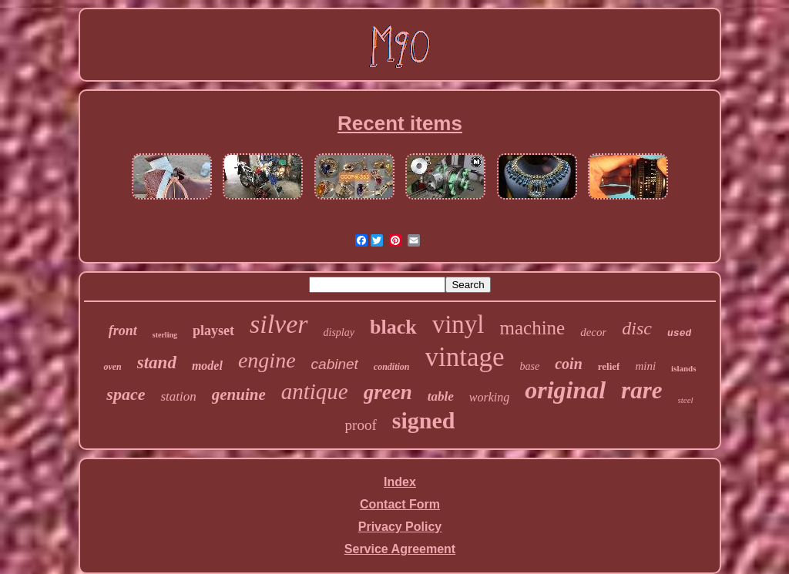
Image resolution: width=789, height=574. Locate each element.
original (565, 390)
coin (569, 363)
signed (423, 420)
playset (213, 330)
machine (533, 327)
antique (314, 391)
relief (609, 366)
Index (400, 481)
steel (685, 399)
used (679, 333)
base (530, 366)
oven (112, 366)
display (339, 332)
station (178, 396)
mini (645, 366)
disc (637, 328)
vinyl (458, 324)
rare (641, 390)
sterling (165, 335)
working (489, 397)
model (207, 365)
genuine (239, 394)
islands (683, 368)
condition (392, 366)
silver (279, 324)
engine (267, 360)
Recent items (399, 123)
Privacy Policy (400, 526)
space (125, 394)
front (123, 330)
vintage (465, 357)
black (393, 327)
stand (156, 362)
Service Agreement (399, 549)
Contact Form (400, 504)
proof (361, 425)
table (441, 396)
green (388, 392)
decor (593, 332)
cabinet (334, 364)
